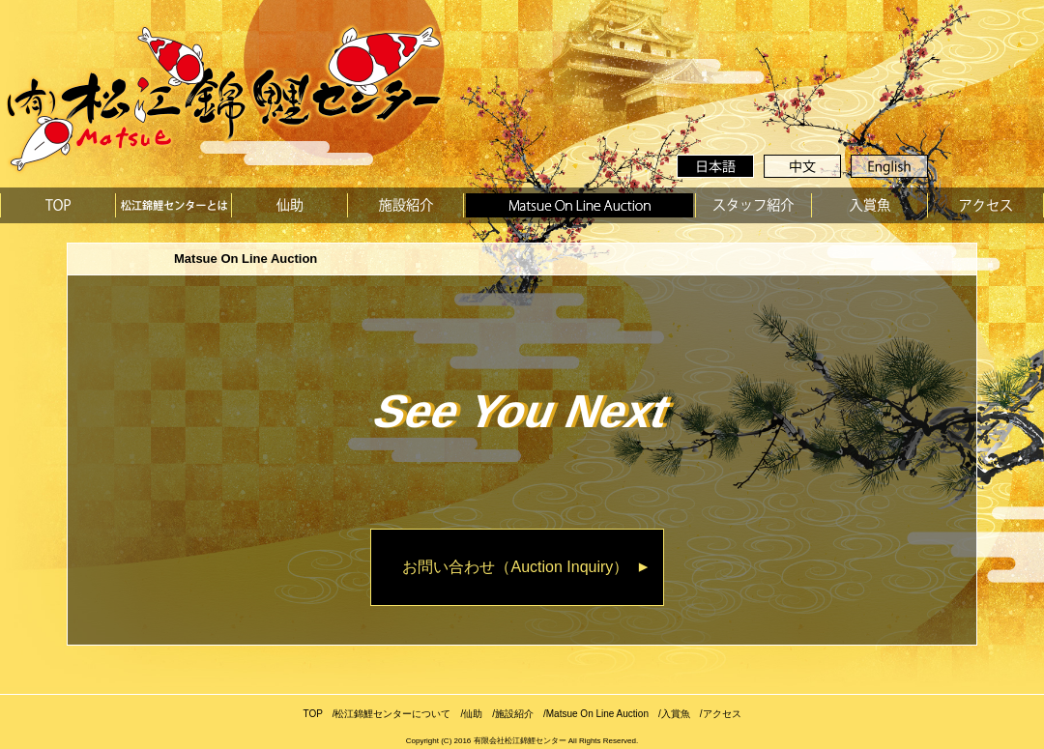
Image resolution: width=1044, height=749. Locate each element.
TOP (312, 713)
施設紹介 (514, 713)
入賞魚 (675, 713)
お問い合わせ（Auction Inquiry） (515, 567)
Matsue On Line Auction (597, 713)
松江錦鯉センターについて (392, 713)
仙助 (472, 713)
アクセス (722, 713)
